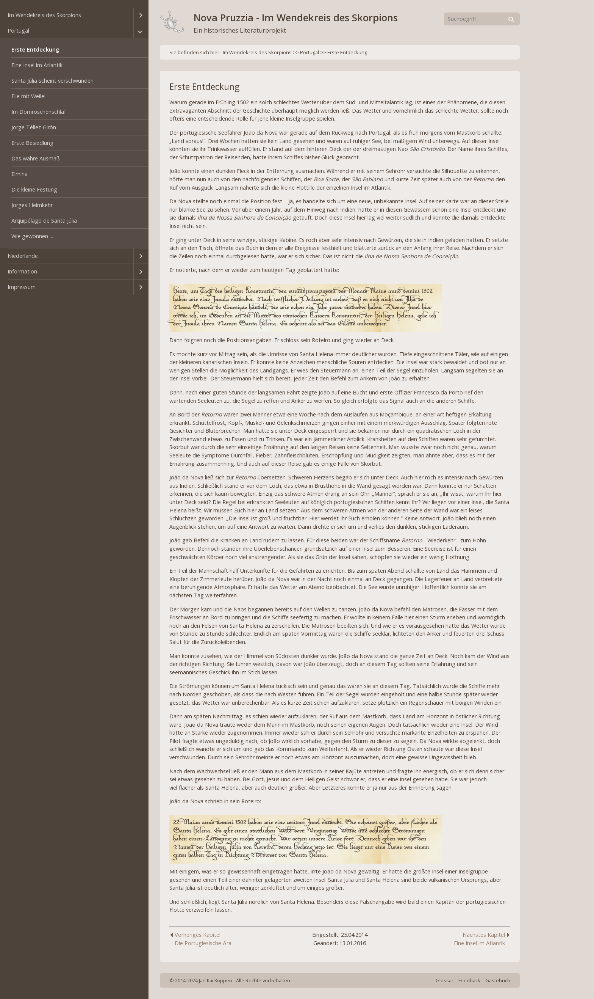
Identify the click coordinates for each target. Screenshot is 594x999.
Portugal (18, 30)
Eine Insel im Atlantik (37, 65)
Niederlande (23, 255)
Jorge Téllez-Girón (33, 127)
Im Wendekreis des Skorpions (44, 15)
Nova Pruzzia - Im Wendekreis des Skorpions (296, 17)
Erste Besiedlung (32, 142)
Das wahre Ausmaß (35, 158)
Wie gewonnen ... (32, 236)
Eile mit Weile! (28, 96)
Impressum (22, 287)
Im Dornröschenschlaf (38, 111)
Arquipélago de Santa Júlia (44, 220)
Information (22, 271)
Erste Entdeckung (35, 49)
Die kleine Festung (34, 189)
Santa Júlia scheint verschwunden (52, 80)
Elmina (19, 173)
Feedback (469, 980)
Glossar (444, 980)
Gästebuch (497, 980)
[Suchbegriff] (482, 19)
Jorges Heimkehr (32, 205)
